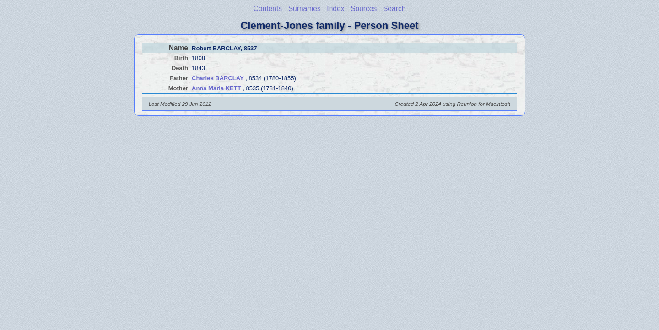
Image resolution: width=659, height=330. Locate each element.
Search (394, 8)
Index (335, 8)
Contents (268, 8)
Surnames (304, 8)
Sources (364, 8)
